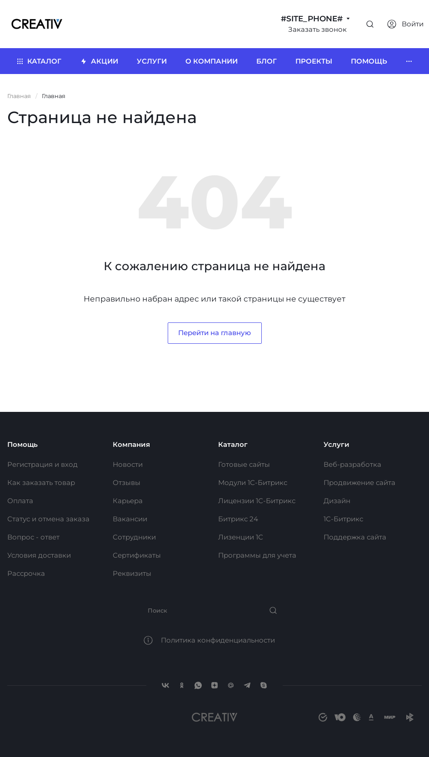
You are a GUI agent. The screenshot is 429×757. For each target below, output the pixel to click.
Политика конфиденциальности (218, 640)
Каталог (233, 444)
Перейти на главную (214, 332)
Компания (131, 444)
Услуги (336, 444)
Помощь (22, 444)
